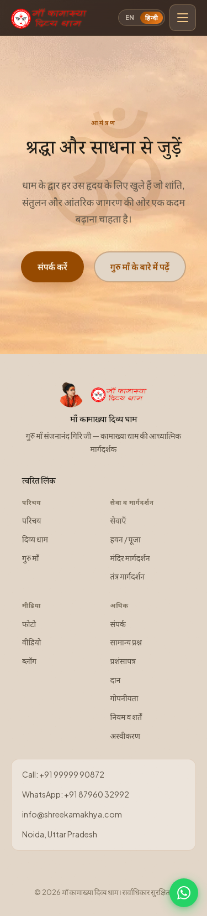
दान (115, 680)
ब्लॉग (29, 661)
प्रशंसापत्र (123, 661)
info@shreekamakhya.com (72, 814)
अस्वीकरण (125, 736)
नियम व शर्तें (126, 717)
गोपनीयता (124, 698)
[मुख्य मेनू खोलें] (182, 17)
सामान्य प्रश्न (126, 642)
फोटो (29, 624)
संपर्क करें (52, 267)
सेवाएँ (118, 520)
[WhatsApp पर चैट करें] (183, 892)
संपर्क (118, 624)
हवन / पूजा (125, 539)
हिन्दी (151, 17)
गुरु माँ (30, 558)
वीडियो (31, 642)
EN (129, 17)
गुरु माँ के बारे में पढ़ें (139, 267)
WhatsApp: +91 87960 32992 (75, 794)
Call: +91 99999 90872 (63, 774)
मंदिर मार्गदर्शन (130, 558)
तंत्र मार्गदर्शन (127, 576)
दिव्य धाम (35, 539)
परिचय (31, 520)
